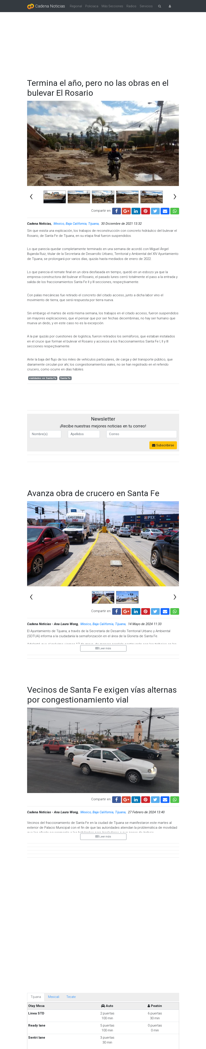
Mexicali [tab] (53, 799)
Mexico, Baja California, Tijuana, (77, 224)
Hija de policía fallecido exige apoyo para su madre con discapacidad (120, 1021)
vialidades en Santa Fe (42, 378)
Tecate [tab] (71, 799)
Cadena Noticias (46, 6)
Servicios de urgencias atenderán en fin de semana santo (121, 952)
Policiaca (91, 6)
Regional (76, 6)
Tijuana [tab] (36, 799)
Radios (131, 6)
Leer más (103, 635)
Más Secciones (112, 6)
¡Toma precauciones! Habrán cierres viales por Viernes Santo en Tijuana (126, 921)
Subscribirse (163, 445)
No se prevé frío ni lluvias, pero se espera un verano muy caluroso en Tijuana (128, 987)
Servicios (146, 6)
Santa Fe (65, 378)
